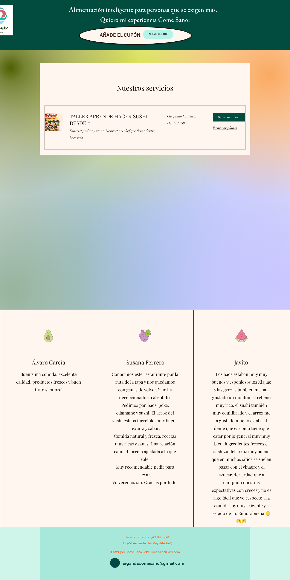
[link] (113, 120)
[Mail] (115, 563)
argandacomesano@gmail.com (153, 563)
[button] (229, 117)
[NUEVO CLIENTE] (158, 34)
